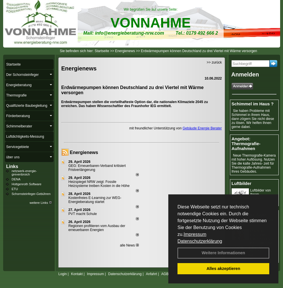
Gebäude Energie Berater (202, 128)
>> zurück (214, 62)
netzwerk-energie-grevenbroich (24, 172)
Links (12, 166)
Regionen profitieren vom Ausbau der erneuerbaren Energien (97, 228)
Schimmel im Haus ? (253, 103)
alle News (129, 245)
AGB (164, 274)
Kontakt (77, 274)
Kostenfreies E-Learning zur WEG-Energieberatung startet (95, 200)
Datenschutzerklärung (199, 241)
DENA (16, 179)
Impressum (195, 234)
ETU (15, 189)
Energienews (84, 152)
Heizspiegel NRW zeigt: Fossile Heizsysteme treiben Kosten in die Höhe (99, 184)
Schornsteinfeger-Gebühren (31, 194)
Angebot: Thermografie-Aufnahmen (246, 143)
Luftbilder (241, 183)
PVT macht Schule (83, 214)
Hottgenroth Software (27, 184)
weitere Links (41, 202)
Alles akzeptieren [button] (223, 268)
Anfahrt (151, 274)
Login (62, 274)
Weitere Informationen (223, 252)
